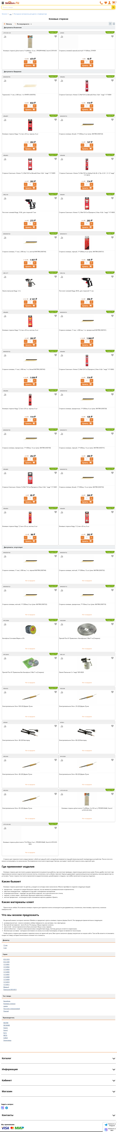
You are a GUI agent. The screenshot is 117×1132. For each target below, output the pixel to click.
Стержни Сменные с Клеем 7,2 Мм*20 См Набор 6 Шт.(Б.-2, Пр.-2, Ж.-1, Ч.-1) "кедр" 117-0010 (86, 174)
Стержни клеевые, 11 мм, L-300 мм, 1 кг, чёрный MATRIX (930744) (24, 570)
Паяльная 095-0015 (10, 989)
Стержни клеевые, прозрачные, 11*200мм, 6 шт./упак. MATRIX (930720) (83, 409)
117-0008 (6, 977)
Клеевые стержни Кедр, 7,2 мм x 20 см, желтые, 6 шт (19, 526)
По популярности (22, 24)
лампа (5, 1006)
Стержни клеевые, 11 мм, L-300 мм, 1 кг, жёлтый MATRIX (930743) (24, 252)
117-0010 (6, 982)
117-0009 (6, 979)
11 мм (5, 945)
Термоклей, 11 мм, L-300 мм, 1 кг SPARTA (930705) (19, 95)
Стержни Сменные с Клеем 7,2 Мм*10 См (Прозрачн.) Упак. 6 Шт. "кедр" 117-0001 (29, 487)
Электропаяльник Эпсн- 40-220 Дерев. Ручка (17, 774)
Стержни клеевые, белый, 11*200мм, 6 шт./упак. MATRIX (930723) (81, 134)
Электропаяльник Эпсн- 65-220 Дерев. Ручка (17, 808)
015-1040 (6, 962)
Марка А (6, 987)
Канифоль (6, 1001)
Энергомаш (7, 1040)
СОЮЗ (5, 1038)
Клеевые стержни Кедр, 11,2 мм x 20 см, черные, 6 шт (20, 134)
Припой (6, 1011)
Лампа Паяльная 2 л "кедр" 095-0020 (71, 672)
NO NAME (6, 1025)
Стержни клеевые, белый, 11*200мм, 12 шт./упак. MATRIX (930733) (81, 487)
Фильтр (8, 24)
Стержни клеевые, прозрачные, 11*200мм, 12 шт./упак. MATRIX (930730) (26, 448)
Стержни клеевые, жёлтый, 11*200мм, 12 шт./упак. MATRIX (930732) (82, 570)
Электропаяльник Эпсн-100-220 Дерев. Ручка (17, 706)
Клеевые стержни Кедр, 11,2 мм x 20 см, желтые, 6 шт (20, 330)
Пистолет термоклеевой (11, 1009)
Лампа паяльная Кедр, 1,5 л (11, 291)
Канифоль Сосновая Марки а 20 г (13, 638)
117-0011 (6, 984)
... (10, 13)
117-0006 (6, 972)
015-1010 (6, 959)
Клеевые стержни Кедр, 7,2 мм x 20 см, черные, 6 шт (19, 409)
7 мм (5, 948)
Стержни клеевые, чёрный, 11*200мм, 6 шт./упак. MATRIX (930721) (81, 252)
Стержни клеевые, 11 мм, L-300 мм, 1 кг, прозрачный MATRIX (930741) (82, 330)
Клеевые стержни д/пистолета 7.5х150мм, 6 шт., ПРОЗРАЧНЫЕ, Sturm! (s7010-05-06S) (30, 843)
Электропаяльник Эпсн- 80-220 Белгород (72, 740)
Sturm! (5, 1030)
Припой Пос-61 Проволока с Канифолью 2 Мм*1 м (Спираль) (79, 638)
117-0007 (6, 974)
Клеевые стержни (9, 1004)
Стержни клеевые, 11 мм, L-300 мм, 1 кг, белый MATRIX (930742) (23, 369)
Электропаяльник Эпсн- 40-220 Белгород (16, 740)
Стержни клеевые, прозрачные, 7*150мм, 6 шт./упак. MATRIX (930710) (82, 604)
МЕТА (5, 1035)
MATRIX (5, 1023)
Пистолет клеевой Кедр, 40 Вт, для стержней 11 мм (76, 291)
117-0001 (6, 964)
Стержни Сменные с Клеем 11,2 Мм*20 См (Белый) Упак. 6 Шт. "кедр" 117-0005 (28, 173)
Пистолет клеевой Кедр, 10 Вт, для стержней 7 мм (19, 212)
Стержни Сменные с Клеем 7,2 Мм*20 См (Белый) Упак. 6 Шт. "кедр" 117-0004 (85, 95)
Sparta (5, 1028)
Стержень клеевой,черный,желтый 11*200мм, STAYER (77, 51)
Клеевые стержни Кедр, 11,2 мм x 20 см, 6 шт (74, 526)
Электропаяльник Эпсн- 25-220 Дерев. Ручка (74, 706)
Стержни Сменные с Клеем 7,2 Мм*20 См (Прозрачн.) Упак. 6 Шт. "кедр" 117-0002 (86, 369)
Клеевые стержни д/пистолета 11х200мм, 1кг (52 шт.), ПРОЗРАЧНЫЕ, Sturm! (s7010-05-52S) (87, 809)
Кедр (5, 1033)
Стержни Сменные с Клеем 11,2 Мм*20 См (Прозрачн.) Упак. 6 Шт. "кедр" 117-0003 (87, 212)
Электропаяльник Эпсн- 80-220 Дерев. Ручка (74, 774)
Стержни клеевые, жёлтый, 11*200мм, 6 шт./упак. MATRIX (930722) (24, 604)
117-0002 (6, 967)
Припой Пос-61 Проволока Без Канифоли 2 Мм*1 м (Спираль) (23, 672)
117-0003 (6, 969)
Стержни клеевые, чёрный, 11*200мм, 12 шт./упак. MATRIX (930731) (82, 448)
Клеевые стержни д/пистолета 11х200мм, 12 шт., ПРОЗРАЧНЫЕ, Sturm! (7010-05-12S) (30, 52)
